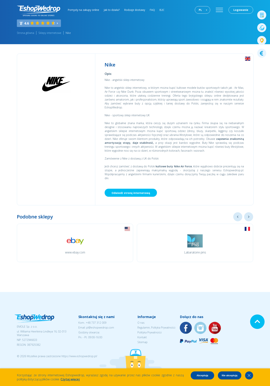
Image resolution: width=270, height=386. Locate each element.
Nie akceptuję (230, 375)
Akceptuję (202, 375)
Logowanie (240, 10)
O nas (141, 322)
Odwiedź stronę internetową (131, 193)
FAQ (152, 10)
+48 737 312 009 (96, 322)
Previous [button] (237, 216)
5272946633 (29, 340)
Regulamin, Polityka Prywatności (156, 327)
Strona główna (25, 33)
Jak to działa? (112, 10)
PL (200, 10)
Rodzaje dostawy (134, 10)
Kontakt (142, 337)
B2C (161, 10)
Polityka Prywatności (149, 332)
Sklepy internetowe (49, 33)
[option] (75, 243)
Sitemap (142, 342)
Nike (68, 33)
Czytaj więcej (70, 379)
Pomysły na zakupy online (83, 10)
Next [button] (248, 216)
